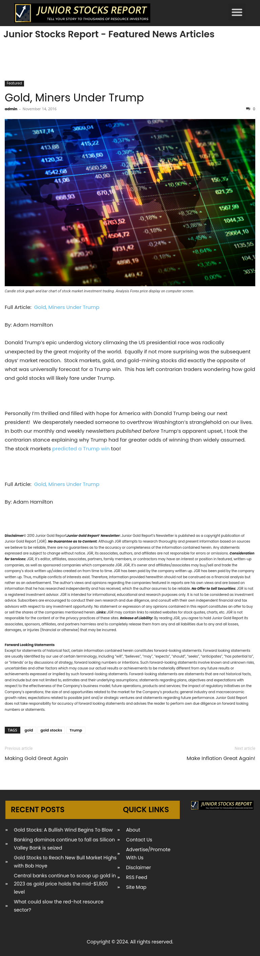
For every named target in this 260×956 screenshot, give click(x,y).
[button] (237, 12)
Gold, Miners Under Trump (74, 97)
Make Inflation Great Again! (221, 758)
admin (11, 109)
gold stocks (51, 730)
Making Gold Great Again (36, 758)
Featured (14, 83)
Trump (75, 730)
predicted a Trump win (81, 448)
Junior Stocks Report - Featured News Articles (109, 34)
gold (29, 730)
